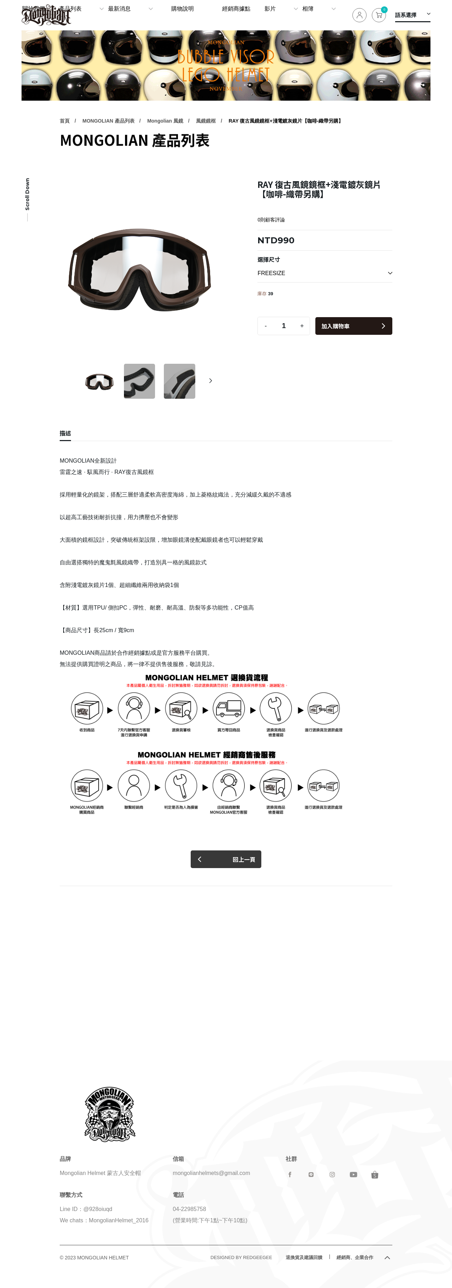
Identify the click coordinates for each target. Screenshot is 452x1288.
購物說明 (221, 15)
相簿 (317, 15)
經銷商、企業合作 (355, 1257)
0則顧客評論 (271, 219)
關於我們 (101, 15)
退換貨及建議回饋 (304, 1257)
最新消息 (177, 15)
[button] (210, 381)
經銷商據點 (256, 15)
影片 (284, 15)
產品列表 (133, 15)
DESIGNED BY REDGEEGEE (241, 1257)
